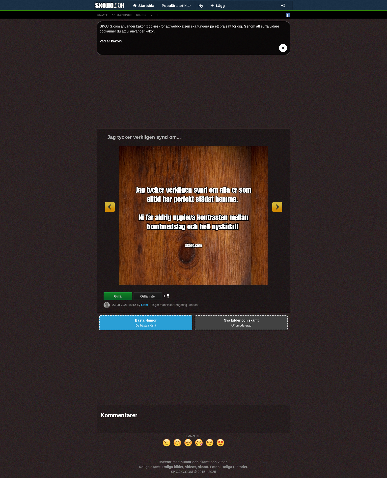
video (155, 14)
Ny (200, 5)
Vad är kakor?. (111, 41)
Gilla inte (147, 296)
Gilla (117, 296)
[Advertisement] (193, 93)
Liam (144, 305)
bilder (141, 14)
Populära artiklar (176, 5)
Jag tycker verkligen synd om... (144, 137)
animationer (121, 14)
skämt (102, 14)
